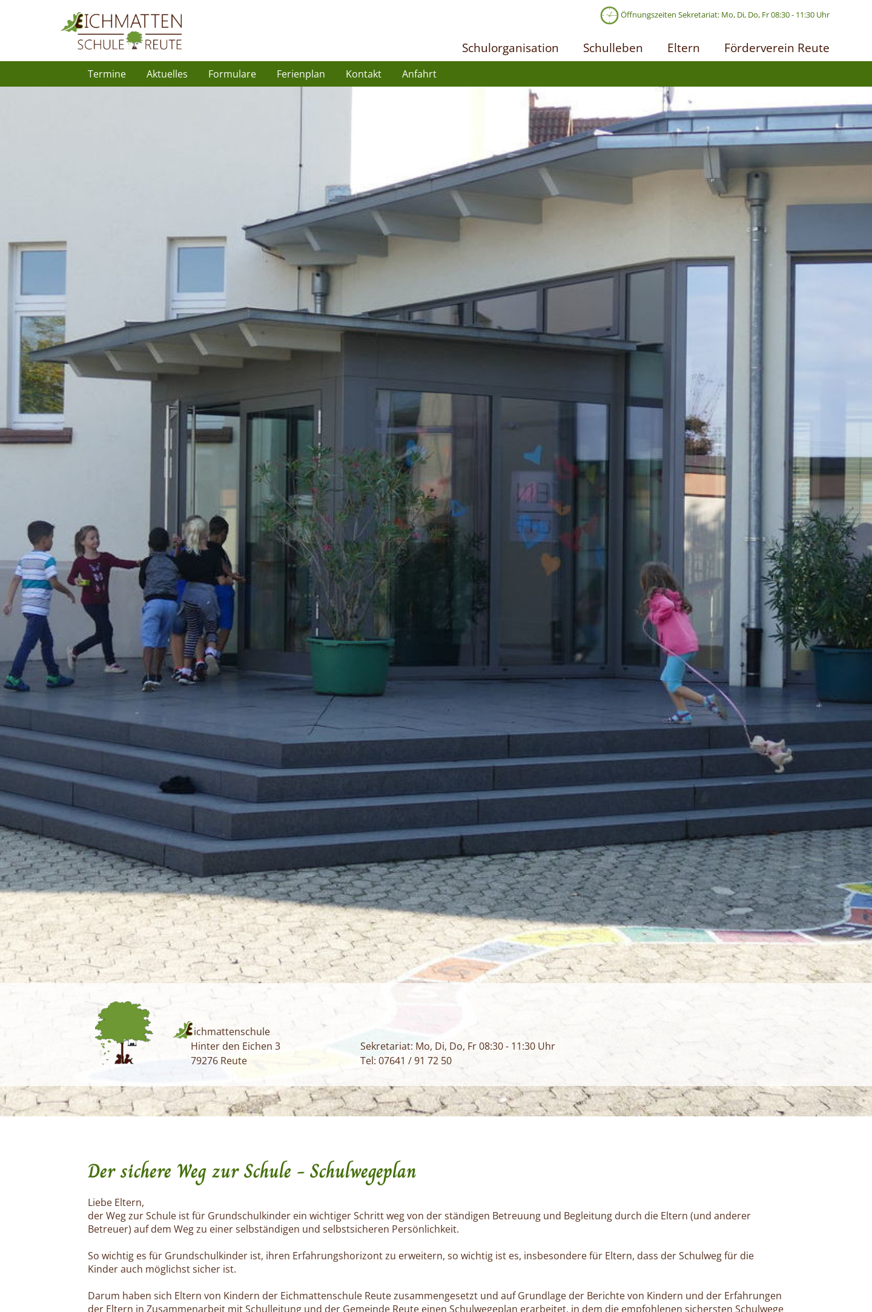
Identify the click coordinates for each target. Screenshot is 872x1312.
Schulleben (613, 47)
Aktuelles (167, 74)
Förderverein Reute (777, 47)
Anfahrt (419, 74)
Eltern (683, 47)
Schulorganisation (510, 47)
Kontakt (364, 74)
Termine (107, 74)
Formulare (232, 74)
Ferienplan (301, 74)
